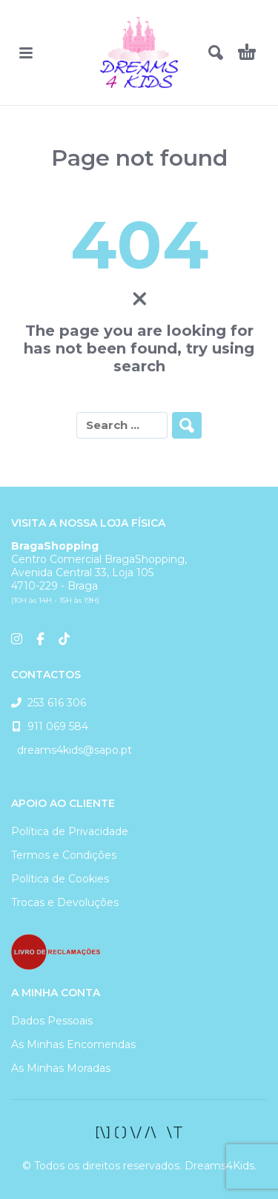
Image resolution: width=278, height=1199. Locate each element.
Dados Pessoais (52, 1020)
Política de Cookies (60, 878)
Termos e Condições (63, 855)
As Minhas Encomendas (73, 1044)
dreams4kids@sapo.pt (71, 750)
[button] (25, 52)
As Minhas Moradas (60, 1068)
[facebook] (139, 1132)
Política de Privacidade (69, 831)
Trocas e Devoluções (65, 902)
